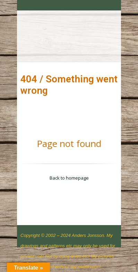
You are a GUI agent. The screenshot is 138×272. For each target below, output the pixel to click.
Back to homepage (69, 178)
